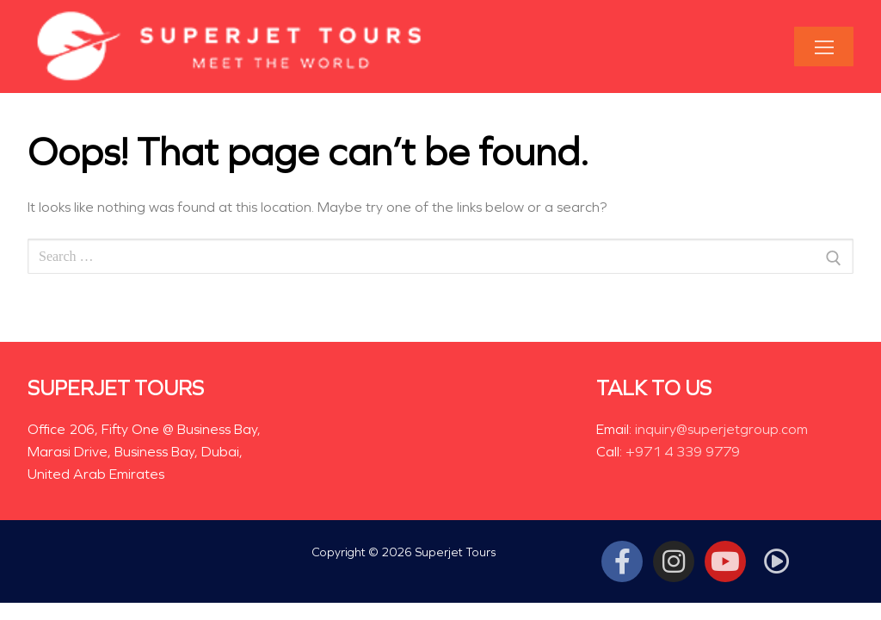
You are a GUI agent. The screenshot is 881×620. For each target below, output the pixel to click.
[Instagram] (673, 561)
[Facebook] (622, 561)
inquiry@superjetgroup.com (721, 429)
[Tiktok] (777, 561)
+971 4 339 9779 (682, 451)
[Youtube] (725, 561)
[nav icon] (823, 47)
